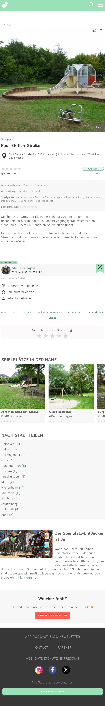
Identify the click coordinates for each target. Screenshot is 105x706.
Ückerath (7, 509)
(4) (11, 460)
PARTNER (65, 647)
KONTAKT (40, 647)
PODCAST (40, 636)
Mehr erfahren (28, 577)
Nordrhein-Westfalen (33, 312)
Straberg (7, 498)
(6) (18, 444)
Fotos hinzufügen (19, 298)
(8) (24, 465)
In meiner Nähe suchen (52, 691)
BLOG (53, 636)
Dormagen (56, 312)
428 (28, 272)
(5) (15, 449)
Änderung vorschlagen (22, 285)
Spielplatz (7, 139)
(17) (21, 487)
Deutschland (8, 312)
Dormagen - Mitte (13, 455)
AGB (29, 658)
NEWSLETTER (69, 636)
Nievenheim (9, 487)
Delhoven (8, 444)
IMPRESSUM (69, 658)
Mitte (5, 482)
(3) (16, 498)
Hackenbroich (75, 312)
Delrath (6, 449)
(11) (18, 493)
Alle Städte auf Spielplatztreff (52, 682)
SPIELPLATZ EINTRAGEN (52, 615)
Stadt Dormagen (23, 268)
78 (14, 272)
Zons (4, 515)
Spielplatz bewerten (10, 173)
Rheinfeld (8, 493)
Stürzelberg (9, 504)
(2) (29, 455)
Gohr (4, 460)
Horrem (6, 471)
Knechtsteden (11, 476)
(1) (23, 476)
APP (28, 636)
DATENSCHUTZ (46, 658)
